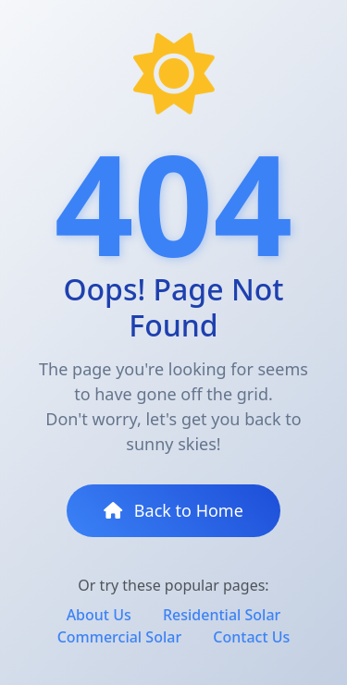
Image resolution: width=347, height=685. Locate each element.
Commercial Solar (119, 637)
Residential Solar (221, 615)
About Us (99, 615)
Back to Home (173, 510)
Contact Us (251, 637)
